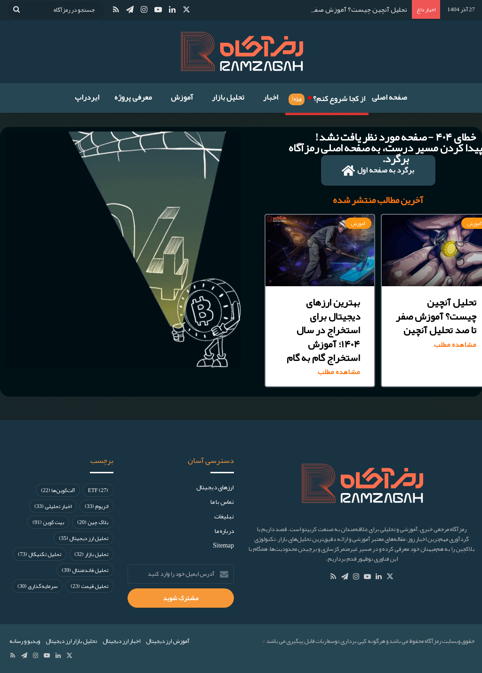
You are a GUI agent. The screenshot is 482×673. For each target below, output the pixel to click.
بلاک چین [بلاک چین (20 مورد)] (92, 522)
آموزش (182, 97)
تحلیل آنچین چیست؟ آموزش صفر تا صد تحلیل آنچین (332, 9)
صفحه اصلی (389, 97)
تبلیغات (224, 516)
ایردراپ (87, 97)
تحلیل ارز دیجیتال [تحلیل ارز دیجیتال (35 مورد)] (83, 538)
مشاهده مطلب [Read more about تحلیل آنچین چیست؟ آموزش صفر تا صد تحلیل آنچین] (455, 345)
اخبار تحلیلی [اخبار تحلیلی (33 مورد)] (53, 506)
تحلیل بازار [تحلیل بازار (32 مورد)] (91, 554)
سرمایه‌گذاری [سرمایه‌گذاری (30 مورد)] (37, 586)
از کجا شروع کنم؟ (327, 97)
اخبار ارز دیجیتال (121, 641)
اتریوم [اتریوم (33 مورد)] (96, 506)
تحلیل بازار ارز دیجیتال (71, 641)
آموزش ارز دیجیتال (167, 641)
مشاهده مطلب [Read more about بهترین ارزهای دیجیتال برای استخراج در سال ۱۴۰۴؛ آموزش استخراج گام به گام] (339, 372)
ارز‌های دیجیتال (215, 487)
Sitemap (223, 545)
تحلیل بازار (228, 97)
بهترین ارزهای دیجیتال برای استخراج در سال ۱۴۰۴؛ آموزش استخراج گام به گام (323, 330)
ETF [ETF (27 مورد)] (98, 490)
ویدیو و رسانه (24, 641)
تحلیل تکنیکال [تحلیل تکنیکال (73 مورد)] (39, 554)
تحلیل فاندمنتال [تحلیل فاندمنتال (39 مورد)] (85, 570)
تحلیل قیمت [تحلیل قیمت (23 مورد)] (89, 586)
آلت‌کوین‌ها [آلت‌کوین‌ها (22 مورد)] (58, 490)
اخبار (270, 97)
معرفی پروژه (133, 97)
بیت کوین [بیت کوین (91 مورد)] (48, 522)
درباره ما (224, 530)
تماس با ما (222, 501)
